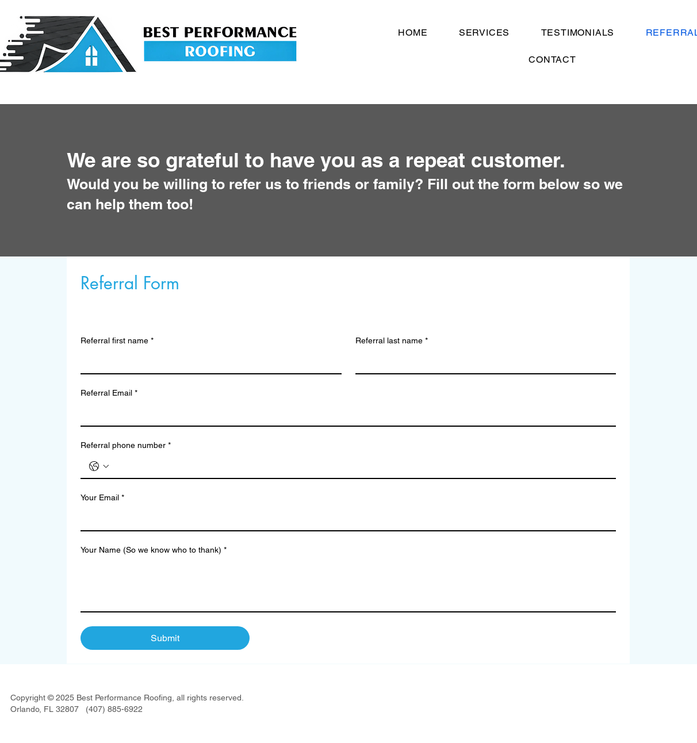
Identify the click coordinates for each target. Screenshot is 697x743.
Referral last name (391, 341)
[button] (484, 32)
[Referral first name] (208, 361)
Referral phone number (126, 445)
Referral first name (117, 341)
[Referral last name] (482, 361)
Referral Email (109, 393)
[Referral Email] (345, 414)
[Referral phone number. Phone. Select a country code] (98, 466)
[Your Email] (345, 518)
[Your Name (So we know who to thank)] (348, 585)
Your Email (102, 498)
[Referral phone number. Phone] (359, 466)
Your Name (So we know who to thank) (154, 550)
